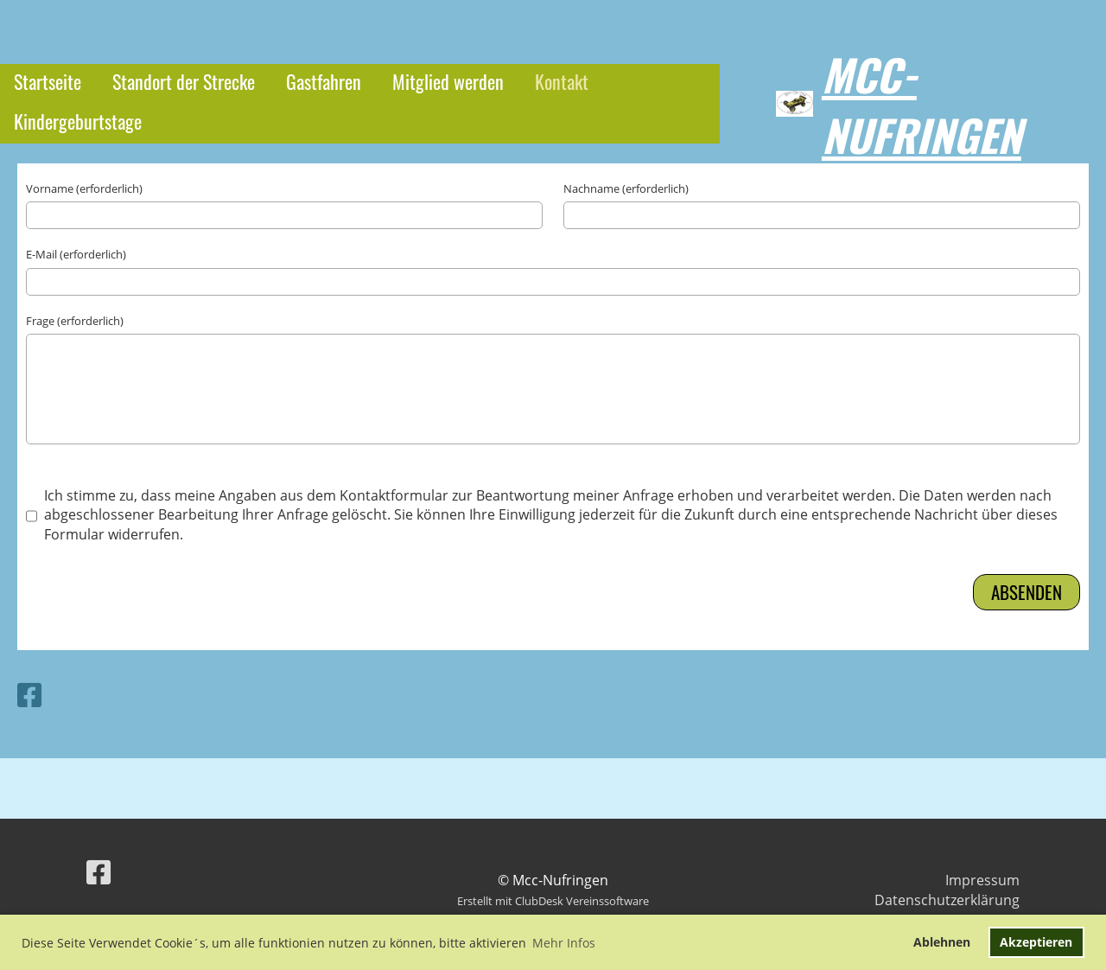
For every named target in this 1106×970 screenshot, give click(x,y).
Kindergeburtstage (78, 121)
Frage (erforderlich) (75, 321)
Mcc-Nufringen (921, 103)
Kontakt (561, 81)
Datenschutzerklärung (947, 899)
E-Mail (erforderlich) (76, 254)
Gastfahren (323, 81)
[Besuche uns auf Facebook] (29, 694)
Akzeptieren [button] (1036, 942)
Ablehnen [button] (941, 942)
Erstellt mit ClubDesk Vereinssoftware (553, 901)
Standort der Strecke (183, 81)
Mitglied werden (448, 81)
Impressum (982, 880)
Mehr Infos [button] (563, 943)
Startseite (47, 81)
